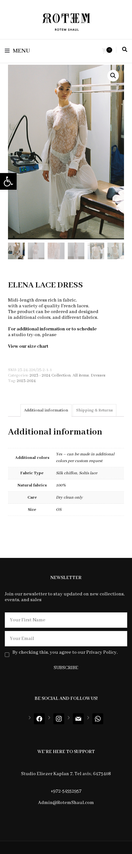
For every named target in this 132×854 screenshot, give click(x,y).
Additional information (46, 410)
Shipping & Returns (94, 410)
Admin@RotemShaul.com (66, 803)
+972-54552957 (66, 791)
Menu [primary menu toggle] (17, 51)
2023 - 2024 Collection (50, 375)
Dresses (98, 375)
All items (81, 375)
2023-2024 (26, 381)
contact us (69, 335)
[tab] (46, 410)
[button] (8, 181)
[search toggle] (124, 50)
